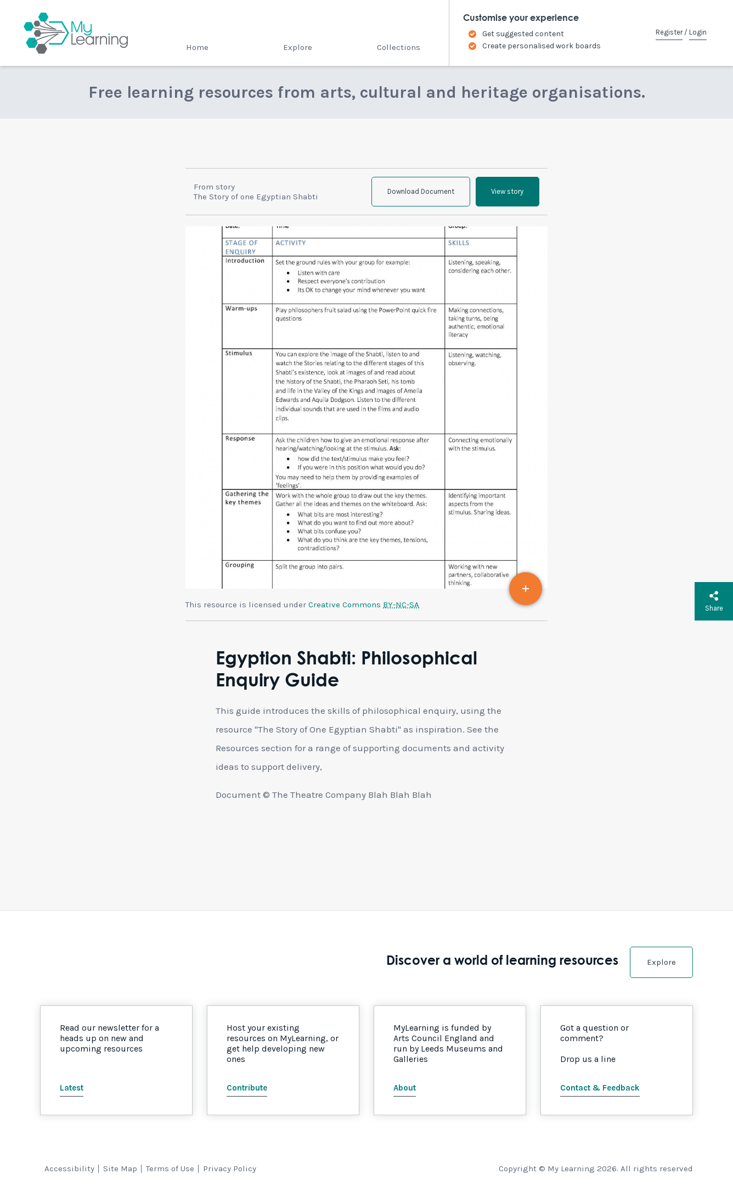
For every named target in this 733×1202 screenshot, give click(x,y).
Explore (297, 47)
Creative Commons (363, 606)
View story (506, 192)
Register (669, 32)
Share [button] (714, 601)
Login (698, 32)
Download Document (417, 192)
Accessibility (69, 1170)
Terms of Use (170, 1170)
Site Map (120, 1170)
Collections (398, 47)
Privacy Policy (229, 1170)
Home (197, 47)
